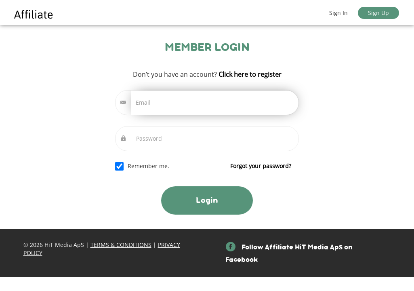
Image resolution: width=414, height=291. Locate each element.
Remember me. (209, 166)
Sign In (338, 13)
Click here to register (249, 74)
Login (207, 200)
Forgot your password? (260, 166)
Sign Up (378, 13)
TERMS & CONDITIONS (120, 245)
